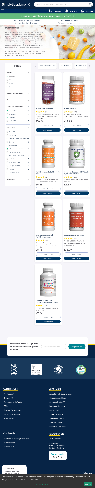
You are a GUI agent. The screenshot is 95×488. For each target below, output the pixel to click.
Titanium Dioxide (56, 414)
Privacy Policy (10, 418)
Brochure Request (57, 406)
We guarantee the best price (69, 22)
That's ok (88, 484)
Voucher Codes (56, 422)
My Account (9, 394)
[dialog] (47, 481)
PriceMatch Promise (57, 426)
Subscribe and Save (57, 398)
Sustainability (55, 410)
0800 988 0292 (55, 439)
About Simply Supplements (60, 394)
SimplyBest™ (9, 442)
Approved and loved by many (26, 22)
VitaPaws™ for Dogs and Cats (16, 438)
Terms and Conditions (13, 414)
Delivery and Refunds (13, 402)
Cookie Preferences (12, 410)
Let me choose (42, 484)
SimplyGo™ (9, 447)
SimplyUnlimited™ (57, 402)
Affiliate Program (56, 418)
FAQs (6, 406)
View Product (48, 125)
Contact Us (8, 398)
